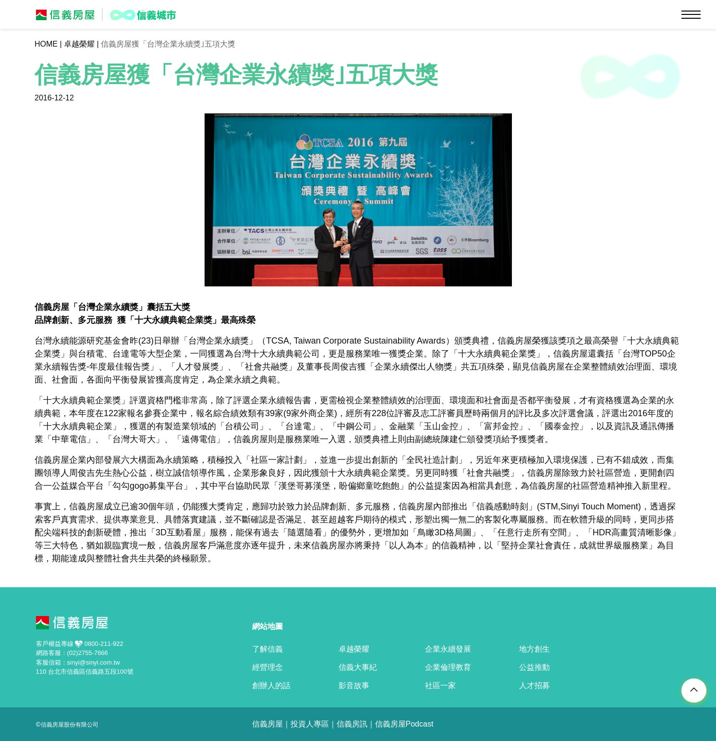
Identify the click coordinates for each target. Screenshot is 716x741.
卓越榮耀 (79, 44)
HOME (46, 44)
